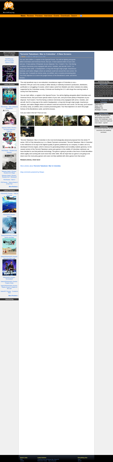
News (21, 459)
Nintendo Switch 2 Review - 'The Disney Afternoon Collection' (9, 129)
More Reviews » (13, 186)
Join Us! (79, 460)
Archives (22, 460)
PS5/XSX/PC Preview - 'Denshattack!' (9, 278)
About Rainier (104, 113)
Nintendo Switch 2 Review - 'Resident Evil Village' (9, 172)
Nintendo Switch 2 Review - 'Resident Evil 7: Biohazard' (9, 176)
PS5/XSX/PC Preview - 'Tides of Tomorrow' (46, 460)
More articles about (40, 166)
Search (74, 16)
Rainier (24, 56)
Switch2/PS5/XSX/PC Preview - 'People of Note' (9, 282)
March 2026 (104, 84)
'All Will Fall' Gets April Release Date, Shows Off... (48, 459)
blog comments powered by (32, 172)
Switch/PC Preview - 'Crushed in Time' (9, 292)
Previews (39, 16)
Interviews (48, 16)
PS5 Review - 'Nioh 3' (9, 179)
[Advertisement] (56, 34)
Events (56, 16)
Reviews (30, 16)
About (79, 459)
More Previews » (13, 295)
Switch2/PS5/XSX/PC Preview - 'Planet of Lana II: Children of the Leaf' (9, 287)
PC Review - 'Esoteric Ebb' (9, 87)
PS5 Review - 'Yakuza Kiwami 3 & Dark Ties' (9, 183)
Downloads (65, 16)
